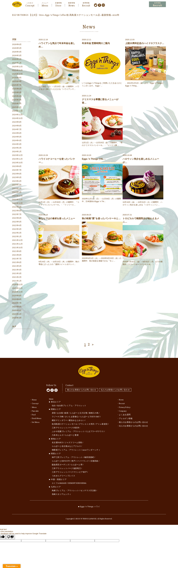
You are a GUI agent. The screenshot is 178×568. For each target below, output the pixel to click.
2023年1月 (17, 192)
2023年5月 (17, 177)
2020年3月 (17, 318)
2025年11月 (17, 70)
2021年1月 (17, 281)
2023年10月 (17, 163)
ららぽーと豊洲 (72, 434)
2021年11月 (17, 244)
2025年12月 (17, 67)
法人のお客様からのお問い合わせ (115, 389)
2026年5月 (17, 48)
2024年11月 (17, 115)
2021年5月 (17, 266)
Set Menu (35, 421)
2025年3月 (17, 100)
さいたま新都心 (72, 415)
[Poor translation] (10, 535)
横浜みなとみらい (76, 419)
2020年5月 (17, 310)
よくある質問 (125, 413)
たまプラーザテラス (95, 430)
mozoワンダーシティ (91, 449)
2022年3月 (17, 229)
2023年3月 (17, 185)
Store (58, 5)
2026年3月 (17, 56)
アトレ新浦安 (102, 423)
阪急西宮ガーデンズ (60, 463)
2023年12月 (17, 155)
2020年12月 (17, 285)
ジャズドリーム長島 (73, 441)
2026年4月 (17, 52)
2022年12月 (17, 196)
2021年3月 (17, 273)
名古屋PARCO (57, 441)
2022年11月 (17, 200)
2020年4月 (17, 314)
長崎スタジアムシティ (61, 493)
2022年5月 (17, 222)
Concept (30, 5)
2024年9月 (17, 122)
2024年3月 (17, 144)
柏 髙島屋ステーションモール (64, 423)
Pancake (35, 410)
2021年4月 (17, 270)
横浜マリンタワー (59, 419)
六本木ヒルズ (58, 434)
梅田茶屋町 (89, 456)
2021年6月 (17, 262)
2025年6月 (17, 89)
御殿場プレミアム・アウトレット (66, 449)
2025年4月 (17, 96)
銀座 (66, 412)
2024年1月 (17, 152)
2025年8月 (17, 81)
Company (123, 410)
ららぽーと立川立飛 (78, 412)
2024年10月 (17, 118)
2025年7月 (17, 85)
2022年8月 (17, 211)
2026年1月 (17, 63)
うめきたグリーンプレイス (63, 475)
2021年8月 (17, 255)
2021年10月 (17, 248)
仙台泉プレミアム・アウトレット (71, 404)
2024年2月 (17, 148)
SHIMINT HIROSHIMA (77, 482)
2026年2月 (17, 59)
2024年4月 (17, 141)
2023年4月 (17, 181)
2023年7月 (17, 170)
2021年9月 (17, 251)
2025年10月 (17, 74)
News (71, 5)
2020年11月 (17, 288)
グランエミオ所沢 (86, 423)
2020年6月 (17, 307)
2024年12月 (17, 111)
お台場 (60, 412)
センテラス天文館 (88, 489)
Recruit (86, 5)
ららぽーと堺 (76, 463)
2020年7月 (17, 303)
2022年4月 (17, 225)
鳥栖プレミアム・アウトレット (65, 489)
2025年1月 (17, 107)
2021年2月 (17, 277)
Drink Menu (36, 417)
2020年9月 (17, 296)
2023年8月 (17, 166)
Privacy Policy (124, 406)
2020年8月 (17, 299)
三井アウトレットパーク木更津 (65, 427)
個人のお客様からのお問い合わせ (81, 389)
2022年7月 (17, 214)
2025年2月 (17, 104)
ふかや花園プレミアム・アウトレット (68, 430)
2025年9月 (17, 78)
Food (34, 413)
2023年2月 (17, 189)
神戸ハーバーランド (80, 460)
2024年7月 (17, 129)
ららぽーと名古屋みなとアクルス (66, 445)
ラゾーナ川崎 (58, 415)
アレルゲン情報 (126, 417)
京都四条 (94, 460)
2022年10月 (17, 203)
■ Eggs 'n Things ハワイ (89, 505)
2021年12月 (17, 240)
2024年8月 (17, 126)
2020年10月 (17, 292)
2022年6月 (17, 218)
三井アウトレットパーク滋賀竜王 (66, 467)
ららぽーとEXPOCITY (61, 460)
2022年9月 (17, 207)
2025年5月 (17, 92)
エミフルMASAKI (59, 482)
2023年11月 (17, 159)
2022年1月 (17, 237)
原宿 (54, 412)
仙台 (54, 404)
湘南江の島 (93, 412)
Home (34, 399)
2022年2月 (17, 233)
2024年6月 (17, 133)
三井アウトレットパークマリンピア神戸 (69, 471)
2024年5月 (17, 137)
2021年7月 (17, 259)
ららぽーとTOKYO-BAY (90, 415)
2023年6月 (17, 174)
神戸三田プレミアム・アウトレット (67, 456)
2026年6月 (17, 44)
